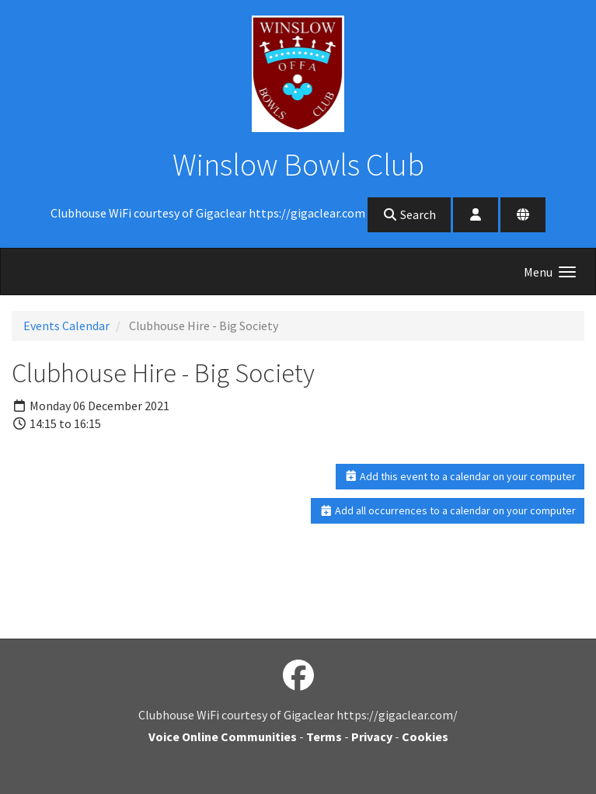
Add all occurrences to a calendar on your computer (448, 510)
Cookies (425, 736)
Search (409, 214)
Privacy (371, 736)
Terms (324, 736)
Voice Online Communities (222, 736)
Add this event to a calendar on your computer (460, 476)
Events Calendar (66, 325)
